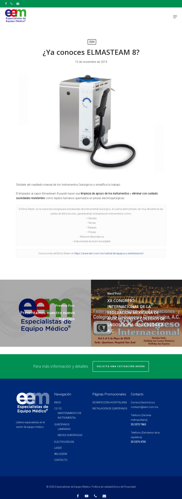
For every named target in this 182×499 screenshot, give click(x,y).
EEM (91, 41)
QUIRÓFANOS (61, 424)
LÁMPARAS (64, 429)
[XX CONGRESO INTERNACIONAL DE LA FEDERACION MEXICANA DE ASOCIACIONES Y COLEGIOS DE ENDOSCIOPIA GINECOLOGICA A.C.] (136, 313)
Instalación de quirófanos (109, 408)
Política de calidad (102, 486)
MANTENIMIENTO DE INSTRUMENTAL (69, 415)
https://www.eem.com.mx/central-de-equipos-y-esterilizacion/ (109, 253)
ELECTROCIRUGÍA (64, 441)
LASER (58, 447)
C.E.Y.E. (58, 408)
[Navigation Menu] (175, 16)
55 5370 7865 (138, 424)
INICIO (57, 402)
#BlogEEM (60, 454)
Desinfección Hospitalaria (109, 402)
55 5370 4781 (138, 441)
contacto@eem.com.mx (144, 407)
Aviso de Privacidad (125, 486)
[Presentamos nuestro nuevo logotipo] (45, 313)
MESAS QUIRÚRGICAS (70, 435)
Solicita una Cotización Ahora (121, 366)
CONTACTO (60, 460)
